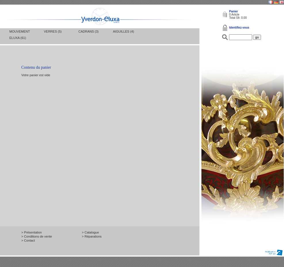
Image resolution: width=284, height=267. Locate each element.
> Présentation (31, 232)
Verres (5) (53, 31)
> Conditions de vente (36, 236)
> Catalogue (90, 232)
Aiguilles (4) (123, 31)
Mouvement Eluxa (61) (19, 35)
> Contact (28, 240)
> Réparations (92, 236)
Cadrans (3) (89, 31)
